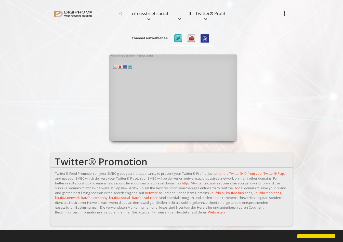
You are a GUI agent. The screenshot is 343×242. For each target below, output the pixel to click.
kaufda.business (239, 193)
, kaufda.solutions (145, 197)
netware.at (153, 193)
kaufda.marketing (267, 193)
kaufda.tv (217, 193)
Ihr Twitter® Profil (207, 15)
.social (238, 188)
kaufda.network (67, 197)
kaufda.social (119, 197)
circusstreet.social (150, 15)
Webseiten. (217, 212)
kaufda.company (94, 197)
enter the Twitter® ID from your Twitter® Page (250, 173)
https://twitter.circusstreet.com (205, 183)
